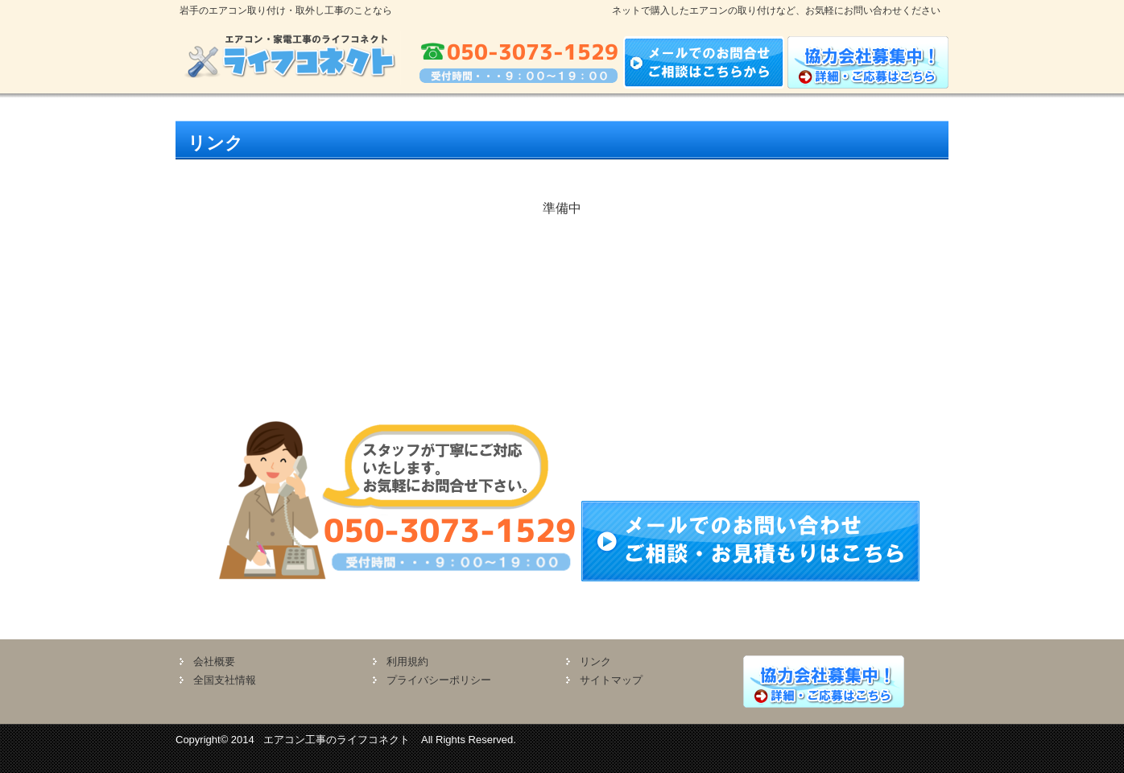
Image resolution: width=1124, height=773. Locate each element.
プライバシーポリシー (438, 680)
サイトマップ (611, 680)
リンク (595, 661)
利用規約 (407, 661)
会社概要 (214, 661)
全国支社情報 (224, 680)
